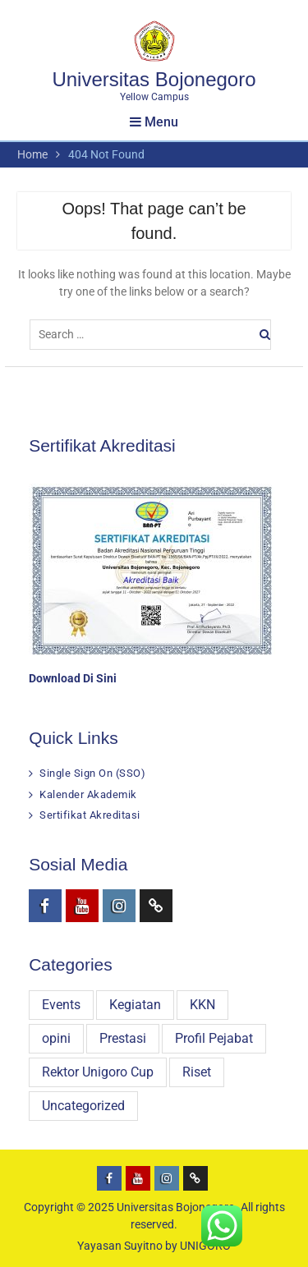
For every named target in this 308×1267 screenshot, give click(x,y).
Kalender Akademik (88, 794)
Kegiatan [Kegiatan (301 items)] (135, 1004)
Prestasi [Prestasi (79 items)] (122, 1038)
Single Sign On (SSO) (92, 773)
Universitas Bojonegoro (153, 79)
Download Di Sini (73, 678)
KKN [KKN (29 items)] (202, 1004)
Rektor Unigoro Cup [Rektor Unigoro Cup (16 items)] (98, 1072)
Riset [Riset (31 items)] (196, 1072)
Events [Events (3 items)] (61, 1004)
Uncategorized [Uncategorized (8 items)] (83, 1105)
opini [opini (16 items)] (56, 1038)
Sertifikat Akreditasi (89, 815)
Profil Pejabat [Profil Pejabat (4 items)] (214, 1038)
